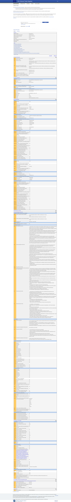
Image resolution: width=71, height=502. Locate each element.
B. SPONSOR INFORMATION (17, 45)
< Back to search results (16, 29)
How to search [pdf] (23, 24)
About (32, 3)
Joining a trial (22, 3)
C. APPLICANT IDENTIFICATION (18, 46)
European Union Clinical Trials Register (19, 7)
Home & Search (16, 3)
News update (37, 3)
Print (15, 31)
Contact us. (17, 491)
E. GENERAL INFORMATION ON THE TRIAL (19, 49)
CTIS (37, 496)
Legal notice (56, 495)
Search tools (27, 26)
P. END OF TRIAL (16, 54)
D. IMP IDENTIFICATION (17, 47)
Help (57, 1)
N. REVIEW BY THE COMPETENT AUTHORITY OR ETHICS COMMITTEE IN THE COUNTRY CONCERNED (26, 53)
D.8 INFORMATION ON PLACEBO (18, 48)
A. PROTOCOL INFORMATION (17, 44)
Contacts (28, 3)
